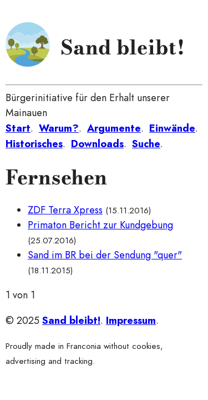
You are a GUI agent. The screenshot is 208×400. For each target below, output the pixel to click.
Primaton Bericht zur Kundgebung (100, 225)
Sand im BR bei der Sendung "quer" (105, 255)
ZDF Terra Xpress (65, 210)
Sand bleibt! (122, 47)
